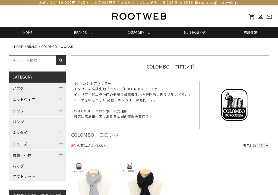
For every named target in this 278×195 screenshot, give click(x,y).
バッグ (18, 166)
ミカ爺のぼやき (194, 32)
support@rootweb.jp (219, 2)
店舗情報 (250, 32)
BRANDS (80, 32)
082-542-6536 (180, 2)
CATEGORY (136, 32)
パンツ (18, 121)
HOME (27, 32)
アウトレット (23, 176)
